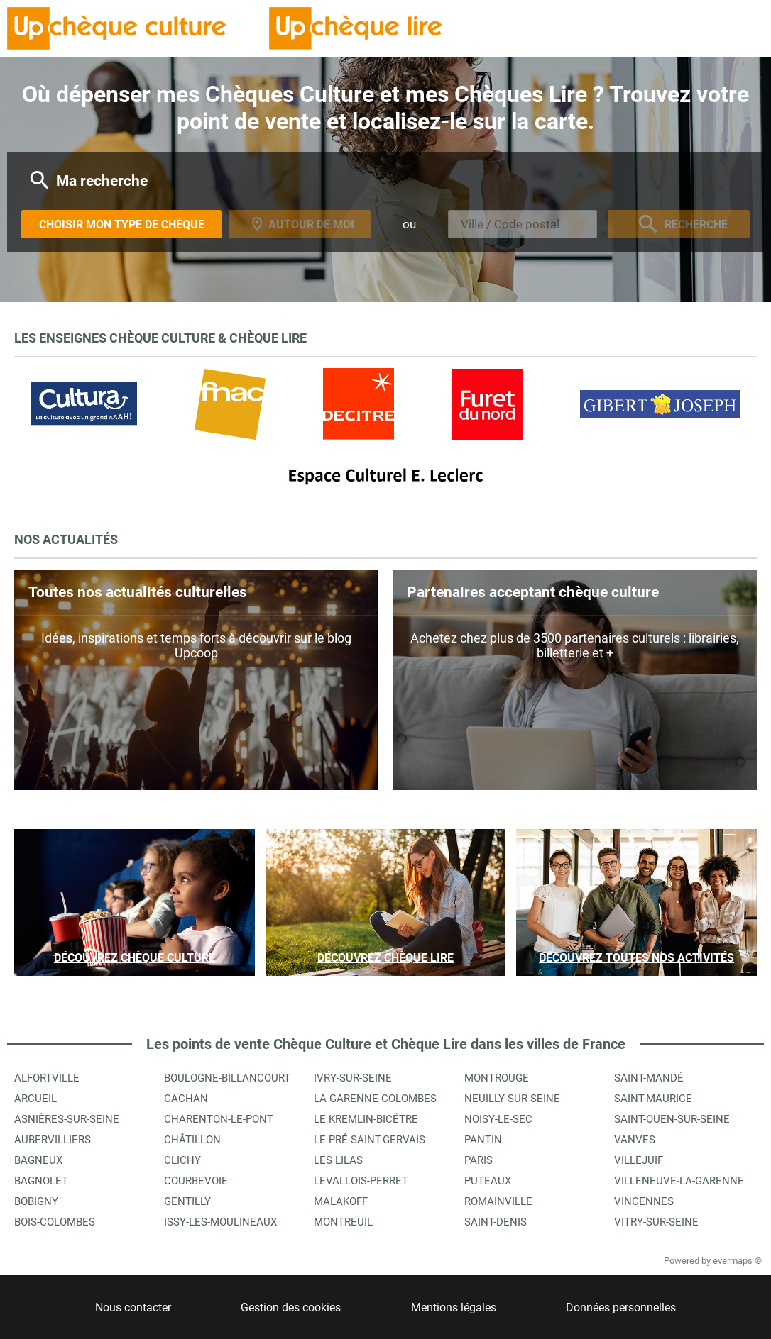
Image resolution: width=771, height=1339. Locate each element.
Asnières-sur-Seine (66, 1119)
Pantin (483, 1139)
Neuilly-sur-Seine (512, 1098)
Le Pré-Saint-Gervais (369, 1139)
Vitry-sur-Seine (656, 1222)
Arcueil (35, 1098)
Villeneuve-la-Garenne (679, 1180)
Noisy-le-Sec (498, 1119)
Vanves (634, 1139)
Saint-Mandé (649, 1078)
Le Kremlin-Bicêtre (366, 1119)
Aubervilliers (52, 1139)
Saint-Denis (495, 1222)
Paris (478, 1160)
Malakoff (341, 1201)
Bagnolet (41, 1180)
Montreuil (343, 1222)
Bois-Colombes (54, 1222)
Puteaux (487, 1180)
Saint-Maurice (653, 1098)
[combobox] (522, 224)
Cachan (186, 1098)
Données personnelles (621, 1307)
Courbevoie (196, 1180)
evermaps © (737, 1260)
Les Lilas (338, 1160)
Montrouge (496, 1078)
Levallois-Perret (361, 1180)
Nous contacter (133, 1307)
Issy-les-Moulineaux (220, 1222)
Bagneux (38, 1160)
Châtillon (192, 1139)
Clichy (182, 1160)
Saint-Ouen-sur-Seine (672, 1119)
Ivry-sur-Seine (353, 1078)
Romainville (498, 1201)
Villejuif (638, 1160)
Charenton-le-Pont (218, 1119)
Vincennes (644, 1201)
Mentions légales (453, 1307)
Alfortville (47, 1078)
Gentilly (187, 1201)
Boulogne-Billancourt (227, 1078)
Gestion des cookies (291, 1307)
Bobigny (36, 1201)
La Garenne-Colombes (375, 1098)
